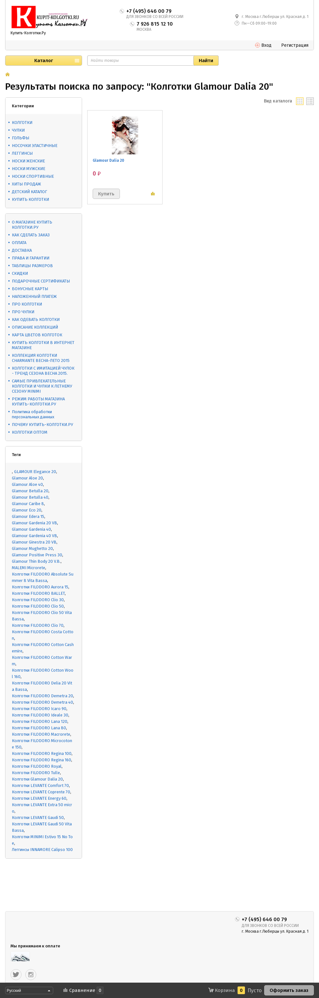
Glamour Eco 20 (26, 510)
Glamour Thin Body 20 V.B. (36, 561)
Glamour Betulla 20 (30, 490)
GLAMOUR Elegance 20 (35, 471)
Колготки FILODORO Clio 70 (37, 625)
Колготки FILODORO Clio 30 (38, 599)
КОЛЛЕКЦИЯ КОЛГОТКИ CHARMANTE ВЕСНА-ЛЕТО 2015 (41, 358)
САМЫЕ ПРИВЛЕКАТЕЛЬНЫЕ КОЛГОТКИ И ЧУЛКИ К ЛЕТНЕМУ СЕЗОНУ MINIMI (42, 386)
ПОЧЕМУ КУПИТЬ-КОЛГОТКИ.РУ (42, 424)
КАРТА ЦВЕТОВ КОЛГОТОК (37, 334)
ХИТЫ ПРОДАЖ (26, 184)
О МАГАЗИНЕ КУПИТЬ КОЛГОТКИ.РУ (32, 225)
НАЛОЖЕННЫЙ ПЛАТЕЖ (34, 296)
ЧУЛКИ (18, 130)
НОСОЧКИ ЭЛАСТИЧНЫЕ (34, 145)
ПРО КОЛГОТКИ (27, 304)
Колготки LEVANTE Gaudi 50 (38, 817)
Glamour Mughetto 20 (32, 548)
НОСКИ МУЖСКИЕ (28, 168)
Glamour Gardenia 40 (31, 529)
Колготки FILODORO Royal (37, 766)
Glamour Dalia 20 (108, 160)
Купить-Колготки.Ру (28, 33)
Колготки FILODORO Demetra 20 (42, 695)
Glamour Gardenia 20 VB (34, 522)
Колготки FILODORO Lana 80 (39, 727)
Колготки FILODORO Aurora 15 (40, 587)
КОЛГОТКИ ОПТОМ (29, 432)
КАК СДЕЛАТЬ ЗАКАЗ (31, 235)
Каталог (43, 60)
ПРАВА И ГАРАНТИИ (30, 258)
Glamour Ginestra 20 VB (34, 542)
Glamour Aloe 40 (27, 484)
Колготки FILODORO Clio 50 (38, 606)
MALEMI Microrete (28, 567)
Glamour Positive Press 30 (37, 554)
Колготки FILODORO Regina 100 (41, 753)
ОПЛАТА (19, 242)
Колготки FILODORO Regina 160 (41, 759)
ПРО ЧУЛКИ (23, 311)
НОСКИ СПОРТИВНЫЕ (33, 176)
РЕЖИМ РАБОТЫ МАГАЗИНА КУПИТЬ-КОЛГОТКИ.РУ (38, 401)
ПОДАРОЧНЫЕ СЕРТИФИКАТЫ (41, 281)
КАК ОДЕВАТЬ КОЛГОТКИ (36, 319)
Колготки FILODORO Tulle (36, 772)
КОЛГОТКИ (22, 122)
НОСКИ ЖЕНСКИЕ (28, 161)
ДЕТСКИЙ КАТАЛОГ (29, 191)
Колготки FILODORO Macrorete (41, 734)
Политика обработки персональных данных (33, 414)
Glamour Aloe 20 (27, 478)
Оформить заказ (289, 990)
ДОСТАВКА (22, 250)
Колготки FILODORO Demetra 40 (42, 702)
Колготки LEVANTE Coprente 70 (41, 791)
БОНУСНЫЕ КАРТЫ (30, 288)
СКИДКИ (20, 273)
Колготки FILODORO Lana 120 (39, 721)
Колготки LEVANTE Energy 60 (39, 798)
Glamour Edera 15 (28, 516)
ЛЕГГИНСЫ (22, 153)
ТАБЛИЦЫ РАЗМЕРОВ (32, 265)
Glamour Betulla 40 (30, 497)
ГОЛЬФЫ (20, 137)
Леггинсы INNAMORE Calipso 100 (42, 849)
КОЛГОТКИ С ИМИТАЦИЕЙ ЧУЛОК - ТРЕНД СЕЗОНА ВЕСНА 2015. (43, 371)
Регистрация (294, 45)
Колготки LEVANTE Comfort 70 (40, 785)
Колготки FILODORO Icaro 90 (39, 708)
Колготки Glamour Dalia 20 (37, 779)
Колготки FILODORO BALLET (38, 593)
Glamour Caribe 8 (28, 503)
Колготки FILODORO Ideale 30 (40, 715)
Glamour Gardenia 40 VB (34, 535)
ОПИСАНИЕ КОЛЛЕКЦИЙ (35, 327)
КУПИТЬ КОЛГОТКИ (30, 199)
